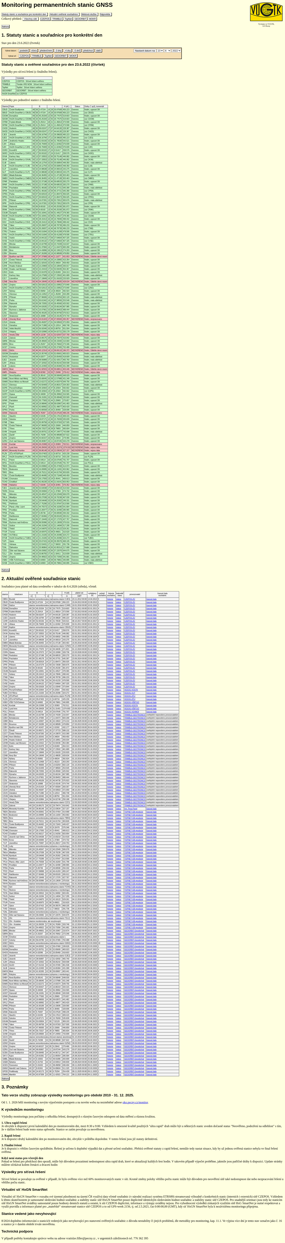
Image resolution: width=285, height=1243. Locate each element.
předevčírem (46, 50)
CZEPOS (45, 19)
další (99, 50)
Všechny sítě (30, 19)
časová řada (151, 599)
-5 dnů (77, 50)
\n (160, 50)
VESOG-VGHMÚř (131, 712)
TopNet (68, 19)
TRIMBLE (57, 19)
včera (34, 50)
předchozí (88, 50)
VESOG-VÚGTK (131, 690)
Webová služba (89, 14)
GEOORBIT (80, 19)
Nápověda (105, 14)
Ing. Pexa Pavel (130, 809)
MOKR (92, 19)
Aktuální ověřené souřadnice (64, 14)
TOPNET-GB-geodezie (133, 812)
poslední (24, 50)
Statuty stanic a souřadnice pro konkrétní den (24, 14)
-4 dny (67, 50)
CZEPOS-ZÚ (129, 599)
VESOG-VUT (129, 693)
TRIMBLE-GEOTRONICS (134, 715)
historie (110, 599)
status (118, 599)
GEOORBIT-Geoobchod (134, 931)
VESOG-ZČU (129, 696)
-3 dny (58, 50)
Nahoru (5, 26)
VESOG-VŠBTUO (131, 702)
